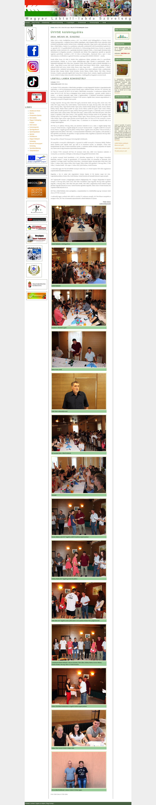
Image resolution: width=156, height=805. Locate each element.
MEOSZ (32, 134)
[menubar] (68, 23)
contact (33, 803)
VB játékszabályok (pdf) (121, 151)
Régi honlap (36, 22)
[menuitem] (27, 22)
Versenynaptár (94, 22)
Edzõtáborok (33, 136)
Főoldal (27, 22)
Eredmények (82, 22)
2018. (59, 27)
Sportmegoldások (35, 132)
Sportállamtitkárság (35, 148)
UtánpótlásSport (34, 150)
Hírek (104, 22)
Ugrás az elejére (41, 803)
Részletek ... (118, 93)
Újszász (32, 113)
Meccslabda (33, 118)
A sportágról (70, 22)
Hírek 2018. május (66, 27)
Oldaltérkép (45, 22)
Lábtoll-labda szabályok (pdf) (122, 148)
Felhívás (28, 25)
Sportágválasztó (34, 129)
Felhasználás (118, 55)
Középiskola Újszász (35, 115)
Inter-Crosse (33, 125)
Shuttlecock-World (35, 111)
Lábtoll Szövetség (57, 22)
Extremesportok (34, 127)
